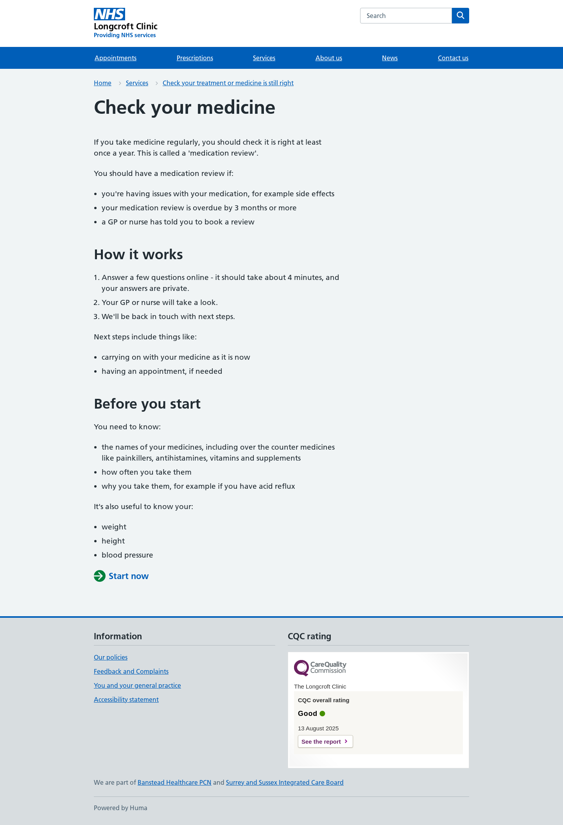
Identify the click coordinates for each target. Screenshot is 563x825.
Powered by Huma (120, 808)
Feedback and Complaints (131, 671)
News (390, 58)
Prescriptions (195, 58)
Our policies (110, 657)
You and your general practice (137, 685)
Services (264, 58)
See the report (321, 741)
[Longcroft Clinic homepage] (126, 23)
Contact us (453, 58)
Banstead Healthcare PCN (175, 782)
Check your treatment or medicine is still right (228, 83)
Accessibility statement (126, 699)
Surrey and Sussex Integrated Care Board (285, 782)
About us (329, 58)
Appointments (115, 58)
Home (102, 83)
